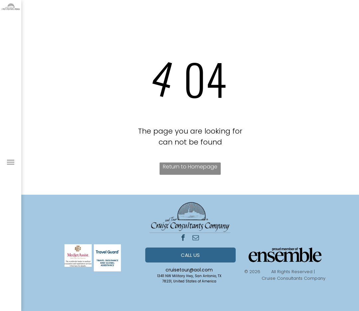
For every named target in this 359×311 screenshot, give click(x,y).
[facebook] (183, 238)
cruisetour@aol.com (189, 269)
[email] (195, 238)
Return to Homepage (190, 166)
